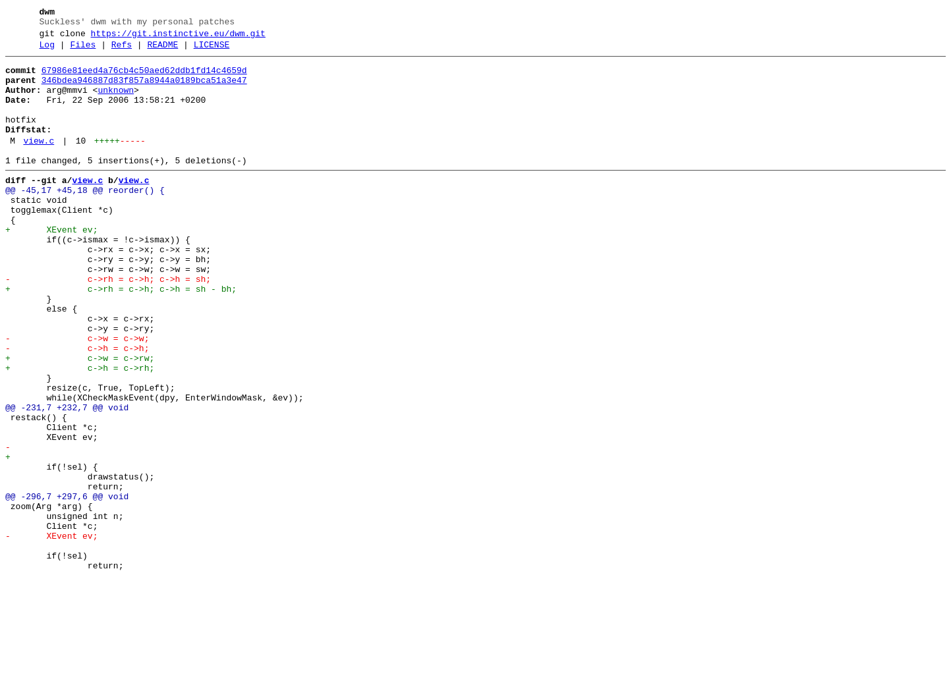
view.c (38, 163)
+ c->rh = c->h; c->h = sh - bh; (121, 336)
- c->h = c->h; (77, 408)
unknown (116, 102)
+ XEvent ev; (51, 265)
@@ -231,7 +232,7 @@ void (67, 479)
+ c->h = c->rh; (79, 431)
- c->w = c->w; (77, 396)
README (162, 51)
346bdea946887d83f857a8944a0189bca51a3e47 (144, 90)
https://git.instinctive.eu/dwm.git (178, 37)
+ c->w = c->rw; (79, 419)
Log (47, 51)
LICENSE (212, 51)
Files (83, 51)
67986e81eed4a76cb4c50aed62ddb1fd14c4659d (144, 78)
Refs (121, 51)
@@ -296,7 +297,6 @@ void (67, 585)
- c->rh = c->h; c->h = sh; (108, 325)
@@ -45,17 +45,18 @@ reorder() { (85, 218)
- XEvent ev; (51, 633)
